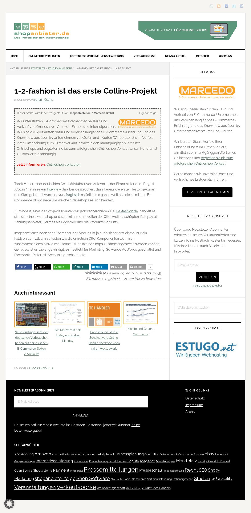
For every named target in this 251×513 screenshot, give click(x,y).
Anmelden (207, 277)
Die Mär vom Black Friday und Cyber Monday (68, 322)
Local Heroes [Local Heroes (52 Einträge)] (118, 461)
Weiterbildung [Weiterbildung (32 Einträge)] (133, 488)
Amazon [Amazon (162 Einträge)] (43, 453)
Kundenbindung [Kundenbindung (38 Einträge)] (98, 461)
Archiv (190, 412)
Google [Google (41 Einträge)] (18, 461)
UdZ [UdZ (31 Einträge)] (213, 479)
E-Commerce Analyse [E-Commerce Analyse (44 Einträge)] (190, 454)
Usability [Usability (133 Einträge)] (224, 478)
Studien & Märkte (41, 367)
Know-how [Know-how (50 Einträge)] (81, 461)
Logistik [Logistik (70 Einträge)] (133, 461)
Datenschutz (195, 398)
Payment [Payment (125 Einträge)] (61, 470)
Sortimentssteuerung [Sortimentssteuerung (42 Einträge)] (159, 479)
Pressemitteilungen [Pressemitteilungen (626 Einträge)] (111, 469)
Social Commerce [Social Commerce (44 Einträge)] (135, 479)
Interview (54, 189)
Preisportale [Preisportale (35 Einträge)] (76, 470)
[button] (23, 267)
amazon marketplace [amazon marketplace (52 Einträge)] (97, 454)
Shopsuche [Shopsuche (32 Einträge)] (117, 479)
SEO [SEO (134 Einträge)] (203, 470)
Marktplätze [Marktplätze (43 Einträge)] (205, 461)
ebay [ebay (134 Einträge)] (209, 454)
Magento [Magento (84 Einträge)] (147, 461)
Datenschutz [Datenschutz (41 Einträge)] (167, 454)
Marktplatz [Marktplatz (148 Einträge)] (186, 460)
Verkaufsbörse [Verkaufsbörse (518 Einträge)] (76, 487)
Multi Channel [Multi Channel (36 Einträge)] (222, 461)
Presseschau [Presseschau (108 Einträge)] (150, 470)
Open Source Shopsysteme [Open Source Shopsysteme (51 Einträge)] (33, 470)
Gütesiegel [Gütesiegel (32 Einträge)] (29, 461)
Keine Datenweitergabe (207, 285)
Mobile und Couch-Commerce (141, 318)
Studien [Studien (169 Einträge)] (202, 478)
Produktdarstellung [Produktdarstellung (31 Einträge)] (173, 470)
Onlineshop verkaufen (63, 165)
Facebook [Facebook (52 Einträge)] (221, 454)
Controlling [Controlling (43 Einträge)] (152, 454)
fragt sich (73, 195)
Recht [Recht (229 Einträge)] (191, 470)
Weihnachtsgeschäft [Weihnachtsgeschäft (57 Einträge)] (111, 488)
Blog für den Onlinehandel (41, 30)
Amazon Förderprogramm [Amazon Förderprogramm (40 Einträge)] (67, 454)
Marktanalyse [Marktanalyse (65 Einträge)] (165, 461)
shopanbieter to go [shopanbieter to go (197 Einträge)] (55, 478)
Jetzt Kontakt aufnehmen (207, 192)
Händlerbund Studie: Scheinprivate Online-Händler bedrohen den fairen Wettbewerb (104, 325)
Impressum (194, 405)
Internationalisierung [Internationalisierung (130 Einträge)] (54, 461)
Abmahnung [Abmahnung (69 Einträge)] (24, 454)
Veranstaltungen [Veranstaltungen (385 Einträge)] (35, 487)
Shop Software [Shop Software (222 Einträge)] (93, 478)
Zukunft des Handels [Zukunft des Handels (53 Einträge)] (156, 488)
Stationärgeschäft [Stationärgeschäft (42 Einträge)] (183, 479)
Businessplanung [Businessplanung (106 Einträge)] (128, 454)
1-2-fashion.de (127, 211)
